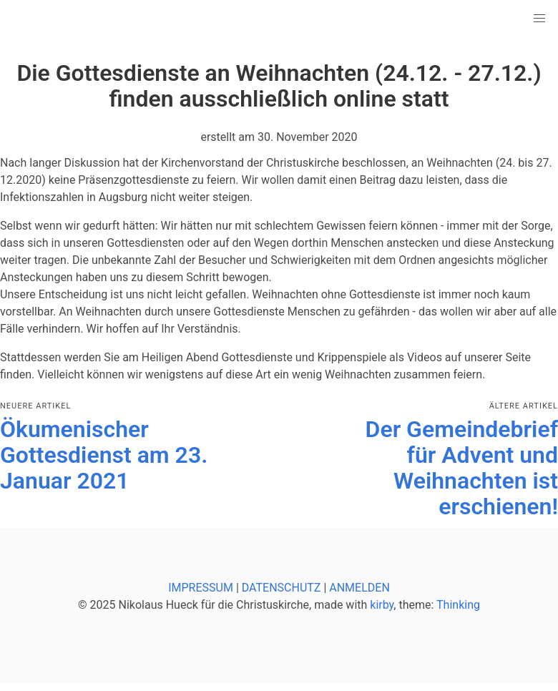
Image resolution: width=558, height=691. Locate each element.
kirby (381, 605)
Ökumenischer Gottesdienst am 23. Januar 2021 (103, 455)
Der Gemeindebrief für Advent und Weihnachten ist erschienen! (462, 468)
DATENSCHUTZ (281, 587)
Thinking (458, 605)
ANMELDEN (359, 587)
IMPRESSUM (200, 587)
